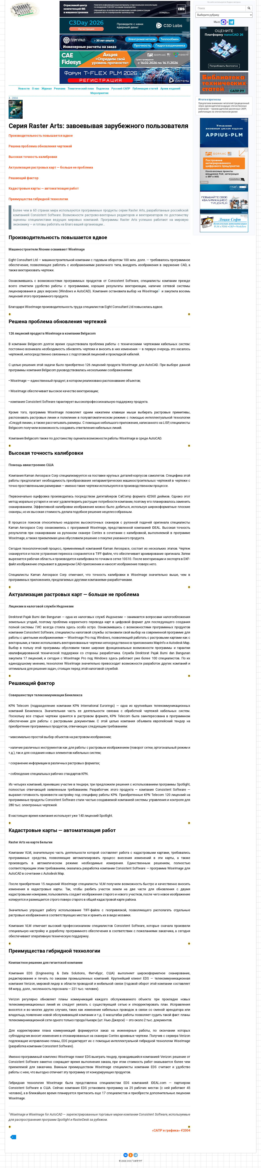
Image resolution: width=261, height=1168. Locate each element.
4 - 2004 (13, 98)
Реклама (59, 88)
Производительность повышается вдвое (41, 135)
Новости (24, 88)
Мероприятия (99, 93)
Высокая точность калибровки (33, 157)
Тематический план (81, 88)
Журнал (47, 88)
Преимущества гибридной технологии (38, 199)
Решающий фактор (23, 178)
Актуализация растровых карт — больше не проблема (51, 167)
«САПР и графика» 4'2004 (171, 1130)
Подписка (102, 88)
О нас (35, 88)
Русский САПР (120, 88)
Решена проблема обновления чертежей (40, 146)
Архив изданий (170, 88)
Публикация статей (145, 88)
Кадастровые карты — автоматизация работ (44, 188)
